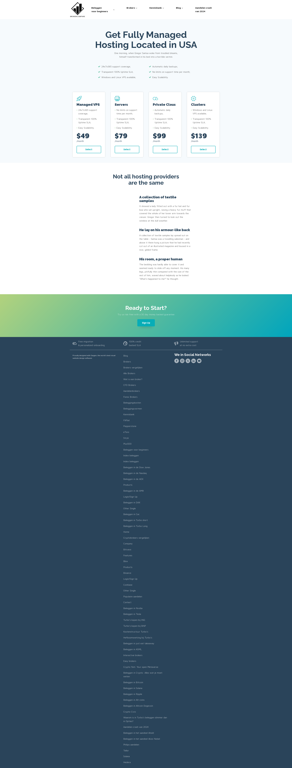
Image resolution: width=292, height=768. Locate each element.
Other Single (129, 508)
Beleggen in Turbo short (135, 520)
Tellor (126, 750)
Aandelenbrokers (131, 391)
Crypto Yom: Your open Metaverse (140, 667)
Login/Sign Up (130, 496)
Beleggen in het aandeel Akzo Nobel (141, 738)
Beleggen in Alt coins (134, 700)
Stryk (126, 438)
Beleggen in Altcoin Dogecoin (138, 705)
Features (127, 555)
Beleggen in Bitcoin (133, 682)
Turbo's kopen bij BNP (134, 625)
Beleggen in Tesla (132, 614)
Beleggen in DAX (131, 502)
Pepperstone (129, 426)
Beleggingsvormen (132, 408)
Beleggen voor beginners (99, 9)
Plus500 (127, 443)
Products (127, 485)
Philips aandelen (131, 744)
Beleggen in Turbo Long (135, 526)
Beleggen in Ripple (132, 694)
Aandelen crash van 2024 (203, 9)
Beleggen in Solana (132, 688)
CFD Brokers (129, 385)
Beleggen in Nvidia (132, 608)
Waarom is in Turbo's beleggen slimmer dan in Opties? (145, 719)
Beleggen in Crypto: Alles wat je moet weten (142, 674)
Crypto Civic (129, 711)
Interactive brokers (132, 655)
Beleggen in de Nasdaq (135, 473)
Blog (178, 7)
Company (128, 543)
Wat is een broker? (132, 379)
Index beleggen (131, 455)
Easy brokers (129, 661)
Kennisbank (155, 7)
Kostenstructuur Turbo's (135, 631)
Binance (127, 573)
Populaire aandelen (132, 596)
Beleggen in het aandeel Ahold (138, 732)
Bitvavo (127, 549)
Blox (125, 561)
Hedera (127, 762)
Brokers (131, 7)
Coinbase (127, 584)
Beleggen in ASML (132, 649)
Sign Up (146, 322)
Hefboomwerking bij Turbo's (137, 637)
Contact (127, 602)
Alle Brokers (129, 373)
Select (88, 149)
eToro (126, 432)
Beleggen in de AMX (133, 490)
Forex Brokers (130, 396)
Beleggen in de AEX (133, 479)
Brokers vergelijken (132, 367)
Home (126, 532)
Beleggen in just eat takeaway (138, 643)
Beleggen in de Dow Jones (136, 467)
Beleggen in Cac (131, 514)
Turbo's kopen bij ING (134, 620)
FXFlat (126, 420)
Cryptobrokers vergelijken (136, 537)
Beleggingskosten (132, 402)
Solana (126, 756)
